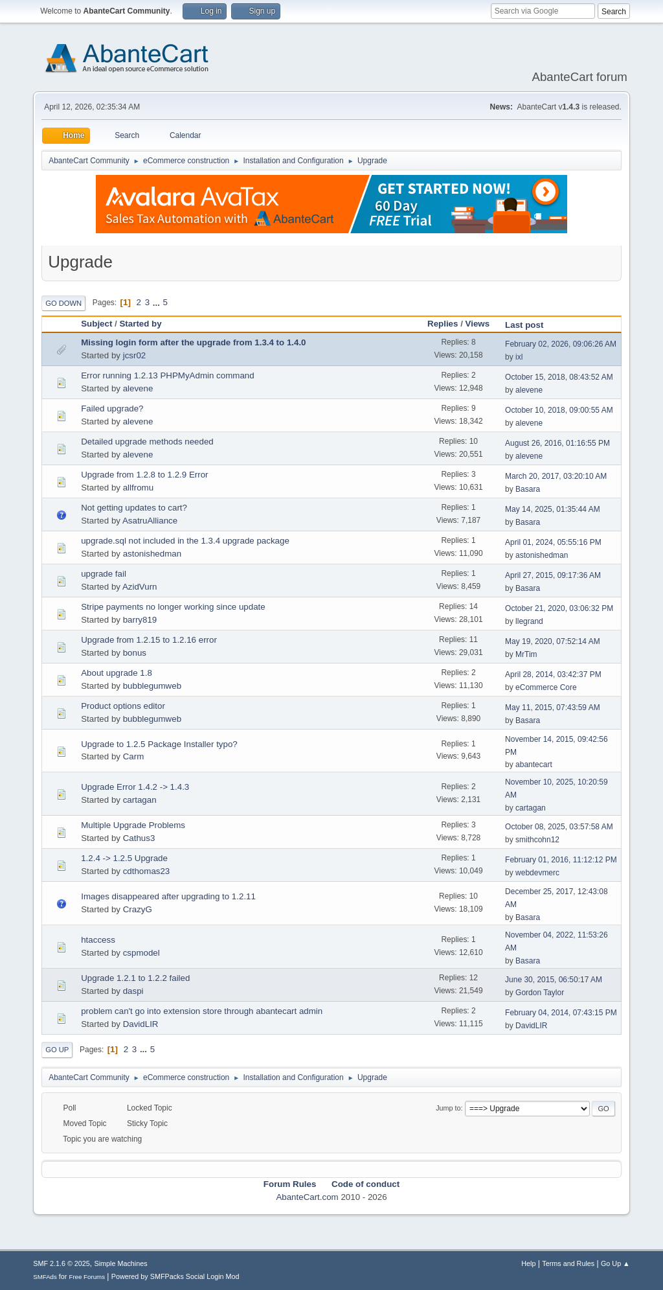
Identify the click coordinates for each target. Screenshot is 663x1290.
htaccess (98, 940)
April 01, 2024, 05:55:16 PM (553, 542)
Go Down (63, 303)
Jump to (448, 1108)
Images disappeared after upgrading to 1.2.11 (168, 896)
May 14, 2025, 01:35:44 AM (552, 509)
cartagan (140, 800)
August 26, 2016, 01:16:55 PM (557, 443)
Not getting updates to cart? (134, 508)
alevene (138, 388)
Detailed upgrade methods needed (147, 441)
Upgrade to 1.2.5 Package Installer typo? (159, 744)
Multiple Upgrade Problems (133, 825)
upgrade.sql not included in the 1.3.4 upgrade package (185, 541)
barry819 (140, 620)
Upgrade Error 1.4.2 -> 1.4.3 (135, 787)
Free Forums (87, 1276)
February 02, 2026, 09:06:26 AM (560, 344)
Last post (524, 325)
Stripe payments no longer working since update (173, 607)
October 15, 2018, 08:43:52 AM (559, 377)
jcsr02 (134, 355)
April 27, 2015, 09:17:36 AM (553, 575)
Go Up (57, 1050)
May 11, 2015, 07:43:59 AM (552, 707)
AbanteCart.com (307, 1197)
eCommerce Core (546, 687)
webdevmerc (537, 872)
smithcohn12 (537, 839)
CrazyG (137, 909)
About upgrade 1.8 (116, 673)
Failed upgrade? (112, 408)
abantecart (533, 764)
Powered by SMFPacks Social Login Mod (175, 1276)
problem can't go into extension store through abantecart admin (201, 1011)
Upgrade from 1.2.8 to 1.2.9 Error (144, 474)
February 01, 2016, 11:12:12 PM (561, 859)
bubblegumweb (152, 686)
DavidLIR (141, 1024)
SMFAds (45, 1276)
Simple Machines (121, 1263)
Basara (527, 489)
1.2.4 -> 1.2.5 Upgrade (124, 858)
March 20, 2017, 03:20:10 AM (556, 476)
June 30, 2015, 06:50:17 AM (553, 979)
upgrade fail (103, 574)
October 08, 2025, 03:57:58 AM (559, 826)
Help (528, 1263)
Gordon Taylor (539, 992)
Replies (442, 323)
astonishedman (152, 554)
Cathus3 (139, 838)
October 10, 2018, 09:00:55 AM (559, 410)
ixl (519, 357)
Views (478, 323)
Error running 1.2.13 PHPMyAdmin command (167, 375)
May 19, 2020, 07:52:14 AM (552, 641)
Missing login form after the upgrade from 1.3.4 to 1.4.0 (193, 342)
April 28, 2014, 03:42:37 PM (553, 674)
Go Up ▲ (615, 1263)
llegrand (529, 621)
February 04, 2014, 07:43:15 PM (561, 1012)
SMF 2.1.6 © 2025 (61, 1263)
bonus (134, 653)
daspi (133, 991)
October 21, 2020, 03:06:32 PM (559, 608)
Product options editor (123, 706)
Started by (146, 323)
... (158, 302)
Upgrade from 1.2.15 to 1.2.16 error (149, 640)
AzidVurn (139, 587)
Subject (96, 323)
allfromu (138, 487)
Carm (133, 756)
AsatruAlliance (149, 520)
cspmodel (141, 953)
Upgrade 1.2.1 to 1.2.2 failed (135, 978)
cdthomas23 (146, 871)
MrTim (526, 654)
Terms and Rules (568, 1263)
